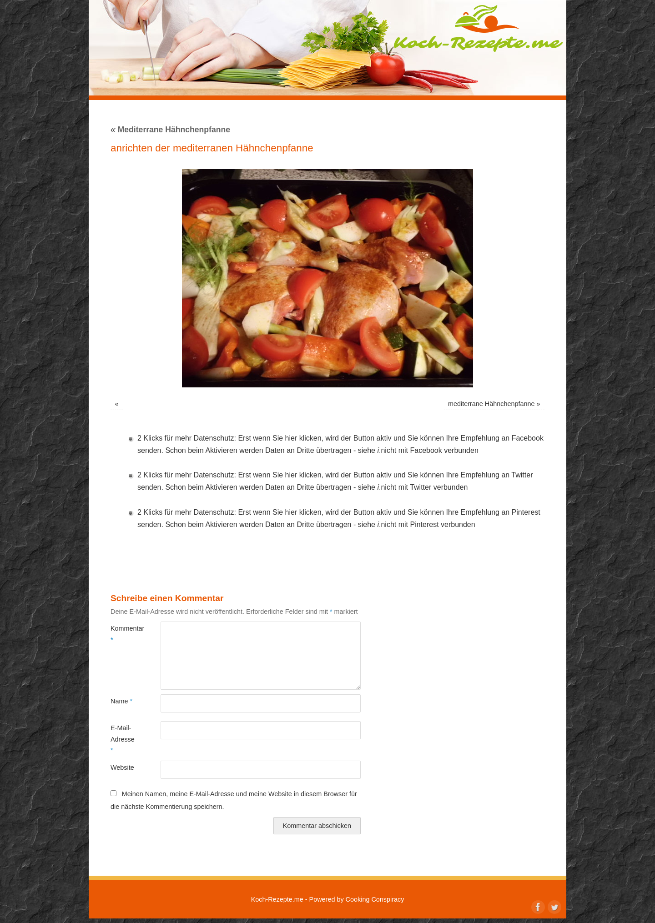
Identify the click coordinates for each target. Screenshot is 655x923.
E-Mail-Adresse (123, 739)
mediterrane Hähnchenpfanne (491, 403)
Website (122, 767)
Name (121, 701)
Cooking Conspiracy (375, 899)
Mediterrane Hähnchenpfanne (170, 129)
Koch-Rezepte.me (478, 28)
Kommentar (123, 634)
